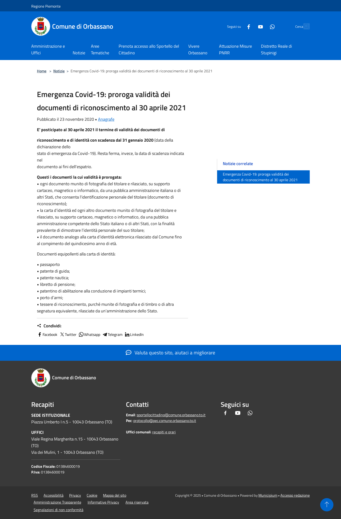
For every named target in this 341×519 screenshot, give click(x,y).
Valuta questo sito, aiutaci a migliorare (170, 352)
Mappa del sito (114, 495)
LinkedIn (134, 334)
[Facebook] (238, 26)
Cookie (92, 495)
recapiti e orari (164, 432)
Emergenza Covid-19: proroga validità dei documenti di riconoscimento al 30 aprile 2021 (260, 177)
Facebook (47, 334)
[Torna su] (326, 504)
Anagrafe (106, 119)
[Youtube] (250, 26)
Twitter (67, 334)
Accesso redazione (295, 495)
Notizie (59, 71)
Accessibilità (53, 495)
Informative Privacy (103, 502)
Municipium (267, 495)
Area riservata (137, 502)
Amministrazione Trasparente (57, 502)
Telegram (112, 334)
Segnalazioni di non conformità (58, 510)
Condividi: (49, 326)
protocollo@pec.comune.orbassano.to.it (164, 420)
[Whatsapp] (262, 26)
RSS (34, 495)
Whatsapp (89, 334)
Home (41, 71)
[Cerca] (304, 26)
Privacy (75, 495)
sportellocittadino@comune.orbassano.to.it (171, 415)
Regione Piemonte (46, 6)
